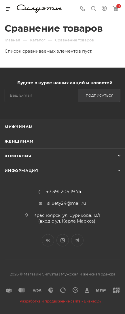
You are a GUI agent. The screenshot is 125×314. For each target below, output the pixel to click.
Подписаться (100, 95)
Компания (18, 156)
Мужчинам (19, 126)
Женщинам (19, 141)
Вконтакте (48, 240)
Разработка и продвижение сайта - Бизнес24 (60, 301)
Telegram (77, 240)
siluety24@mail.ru (66, 203)
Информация (21, 170)
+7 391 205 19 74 (64, 191)
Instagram (62, 240)
